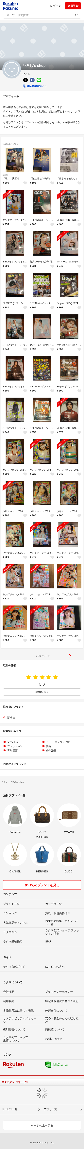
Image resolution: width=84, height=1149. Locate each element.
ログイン (55, 5)
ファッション (15, 746)
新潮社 (5, 175)
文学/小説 (12, 741)
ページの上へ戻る (42, 1125)
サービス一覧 (9, 1109)
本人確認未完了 (33, 86)
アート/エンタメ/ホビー (59, 741)
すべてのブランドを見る (42, 885)
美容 (48, 746)
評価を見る (42, 691)
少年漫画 (51, 750)
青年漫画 (12, 750)
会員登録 (72, 5)
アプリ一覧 (50, 1109)
